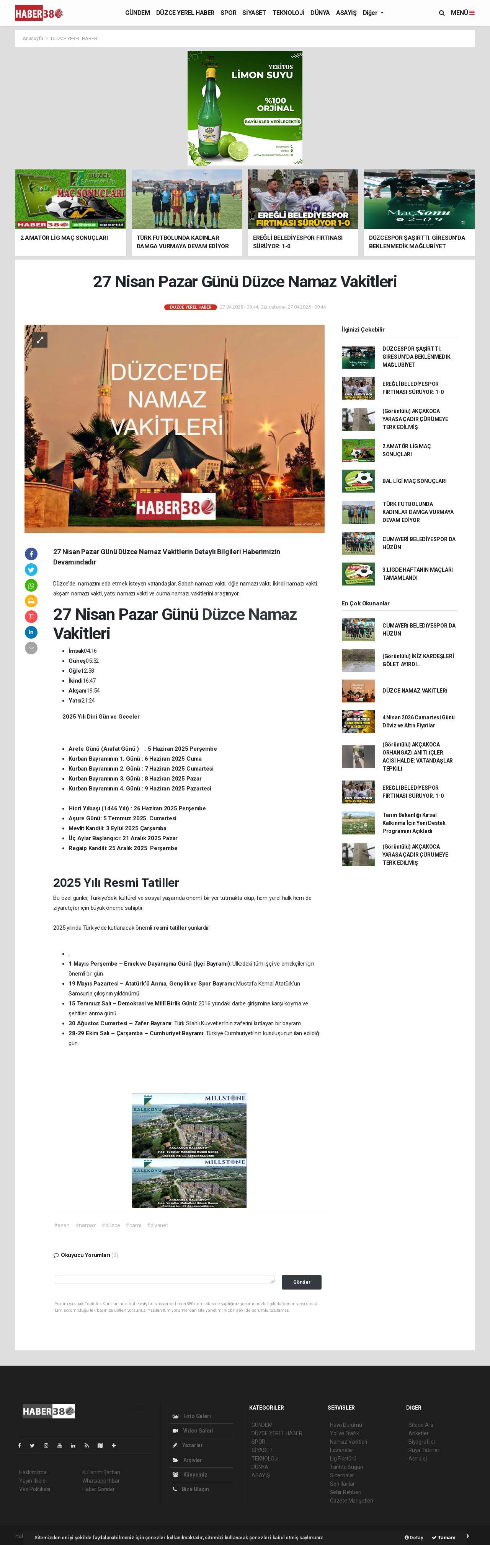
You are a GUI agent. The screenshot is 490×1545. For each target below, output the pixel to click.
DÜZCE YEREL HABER (185, 12)
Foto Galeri (192, 1416)
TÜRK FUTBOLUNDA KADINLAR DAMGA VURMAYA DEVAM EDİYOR (418, 512)
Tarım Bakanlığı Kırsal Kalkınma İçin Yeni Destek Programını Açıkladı (414, 823)
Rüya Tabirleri (424, 1450)
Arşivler (187, 1460)
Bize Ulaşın (191, 1489)
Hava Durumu (346, 1425)
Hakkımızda (33, 1472)
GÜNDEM (137, 12)
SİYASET (254, 12)
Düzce (225, 614)
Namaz (272, 614)
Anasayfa (33, 38)
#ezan (62, 1225)
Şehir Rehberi (345, 1492)
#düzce (110, 1225)
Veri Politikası (34, 1489)
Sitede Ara (420, 1425)
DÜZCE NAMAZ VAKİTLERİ (415, 691)
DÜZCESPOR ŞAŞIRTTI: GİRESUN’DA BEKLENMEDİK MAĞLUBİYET (416, 357)
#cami (133, 1225)
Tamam (444, 1537)
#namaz (85, 1225)
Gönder (301, 1282)
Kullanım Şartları (101, 1472)
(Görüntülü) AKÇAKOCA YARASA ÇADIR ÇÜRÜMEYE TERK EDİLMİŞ (415, 419)
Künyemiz (190, 1475)
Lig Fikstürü (343, 1459)
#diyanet (157, 1225)
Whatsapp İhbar (100, 1481)
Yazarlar (188, 1445)
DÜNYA (320, 12)
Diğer (371, 12)
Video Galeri (193, 1431)
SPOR (228, 12)
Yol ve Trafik (344, 1433)
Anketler (418, 1433)
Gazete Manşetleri (351, 1501)
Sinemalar (342, 1475)
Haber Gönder (98, 1489)
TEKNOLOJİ (288, 12)
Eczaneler (341, 1450)
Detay (414, 1537)
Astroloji (418, 1459)
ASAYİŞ (346, 12)
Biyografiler (422, 1442)
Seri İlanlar (342, 1484)
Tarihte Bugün (346, 1467)
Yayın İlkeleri (33, 1481)
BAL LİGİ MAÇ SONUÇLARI (414, 481)
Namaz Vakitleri (348, 1442)
